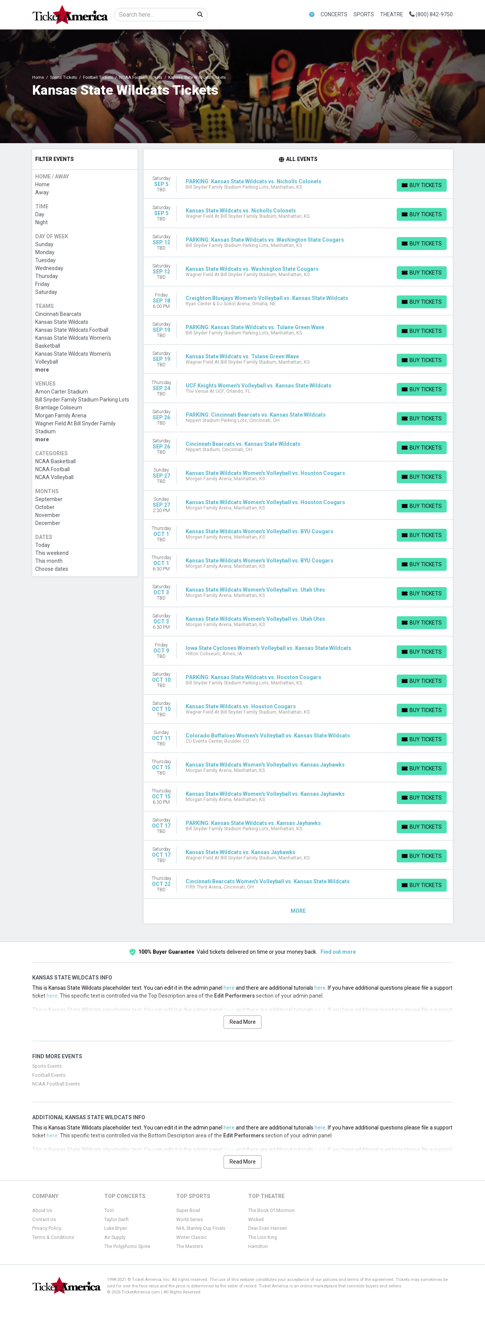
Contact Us (44, 1219)
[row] (298, 184)
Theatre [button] (391, 14)
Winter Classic (191, 1237)
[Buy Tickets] (422, 185)
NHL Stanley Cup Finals (200, 1228)
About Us (42, 1210)
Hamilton (258, 1246)
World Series (189, 1219)
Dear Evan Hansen (267, 1228)
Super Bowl (188, 1210)
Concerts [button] (334, 14)
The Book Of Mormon (271, 1210)
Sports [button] (364, 14)
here (229, 988)
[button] (312, 15)
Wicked (256, 1219)
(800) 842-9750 (431, 14)
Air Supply (114, 1237)
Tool (109, 1210)
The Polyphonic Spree (127, 1246)
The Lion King (262, 1237)
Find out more (338, 952)
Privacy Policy (46, 1228)
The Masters (189, 1246)
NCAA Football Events (56, 1084)
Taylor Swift (116, 1219)
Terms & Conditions (53, 1237)
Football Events (49, 1075)
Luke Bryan (115, 1228)
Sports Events (47, 1066)
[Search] (153, 14)
